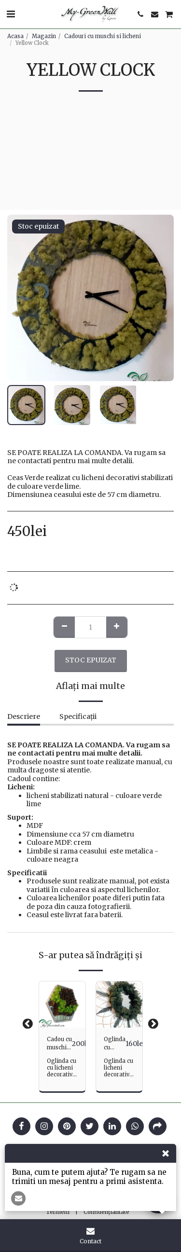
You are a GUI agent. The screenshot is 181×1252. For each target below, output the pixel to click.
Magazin (44, 36)
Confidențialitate (106, 1212)
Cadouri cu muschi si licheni (102, 36)
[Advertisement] (90, 158)
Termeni (58, 1212)
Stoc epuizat (90, 660)
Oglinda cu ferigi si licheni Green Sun (114, 1044)
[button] (10, 13)
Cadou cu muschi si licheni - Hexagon (59, 1044)
